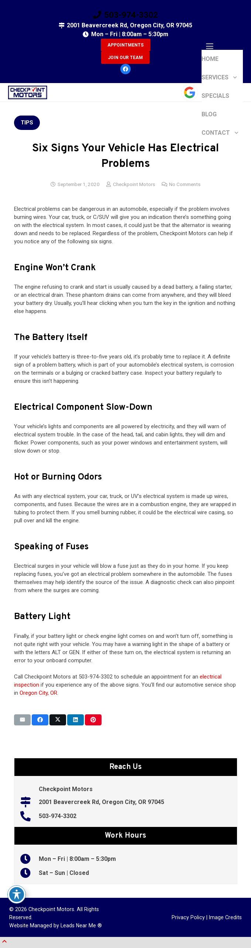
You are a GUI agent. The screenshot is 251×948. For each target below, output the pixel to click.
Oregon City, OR (38, 693)
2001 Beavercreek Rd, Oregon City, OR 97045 (101, 802)
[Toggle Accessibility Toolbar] (16, 894)
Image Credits (225, 917)
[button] (222, 46)
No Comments (184, 184)
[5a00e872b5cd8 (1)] (27, 92)
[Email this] (22, 719)
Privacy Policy (188, 917)
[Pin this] (93, 719)
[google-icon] (189, 92)
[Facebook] (125, 69)
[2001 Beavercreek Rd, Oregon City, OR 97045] (29, 802)
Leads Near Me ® (81, 925)
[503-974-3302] (29, 816)
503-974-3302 (57, 816)
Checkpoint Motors (134, 184)
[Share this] (40, 719)
